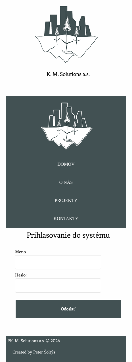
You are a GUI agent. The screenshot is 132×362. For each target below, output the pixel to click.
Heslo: (58, 280)
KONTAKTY (66, 218)
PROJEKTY (66, 200)
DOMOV (65, 164)
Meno (58, 257)
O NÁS (66, 182)
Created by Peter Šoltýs (33, 352)
